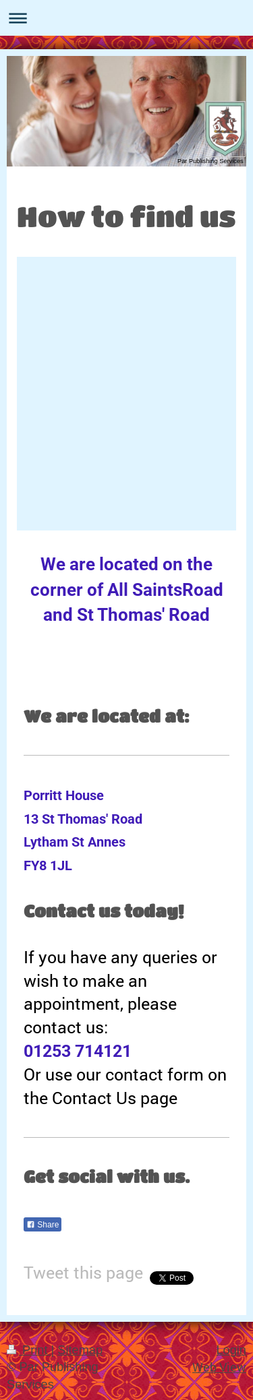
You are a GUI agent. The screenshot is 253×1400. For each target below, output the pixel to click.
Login (231, 1350)
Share (42, 1224)
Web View (219, 1367)
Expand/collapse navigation (126, 17)
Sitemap (80, 1350)
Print (29, 1350)
